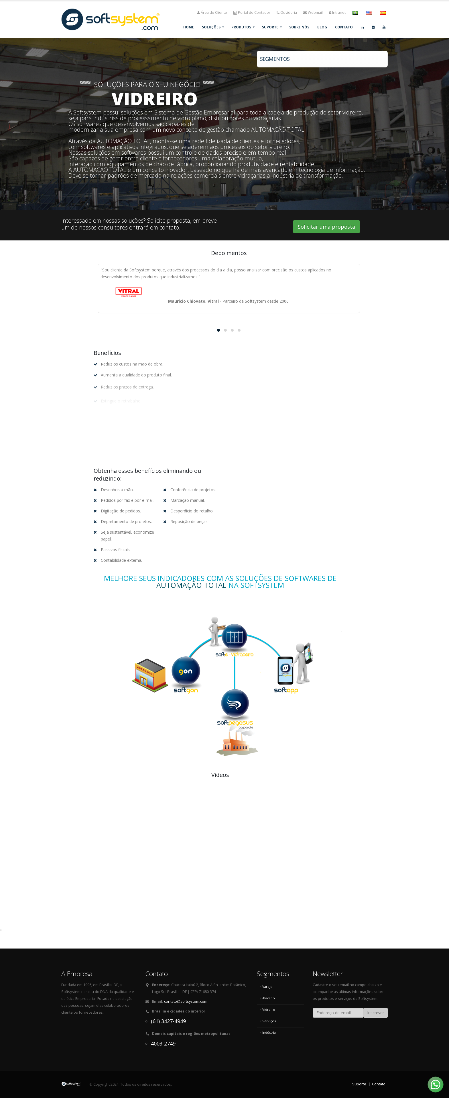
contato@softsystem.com (185, 1001)
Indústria (269, 1032)
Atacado (268, 998)
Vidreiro (268, 1009)
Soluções (211, 27)
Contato (344, 27)
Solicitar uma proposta (326, 226)
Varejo (267, 986)
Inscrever (375, 1012)
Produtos (241, 27)
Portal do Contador (251, 12)
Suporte (270, 27)
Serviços (269, 1021)
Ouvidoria (287, 12)
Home (188, 27)
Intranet (337, 12)
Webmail (313, 12)
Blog (322, 27)
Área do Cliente (212, 12)
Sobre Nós (299, 27)
